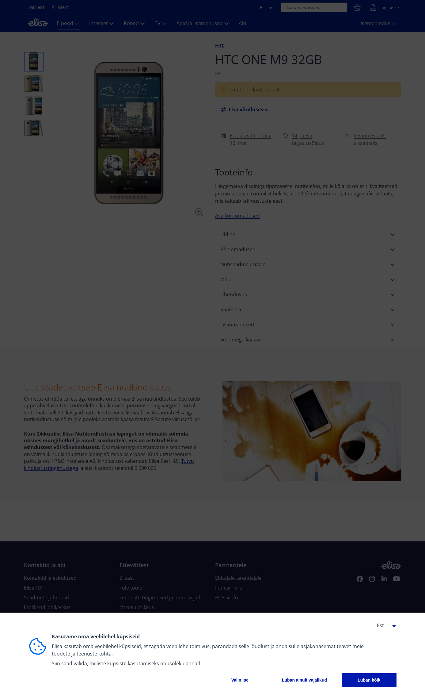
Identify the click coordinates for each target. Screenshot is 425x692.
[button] (384, 625)
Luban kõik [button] (369, 680)
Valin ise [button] (240, 680)
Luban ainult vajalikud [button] (304, 680)
